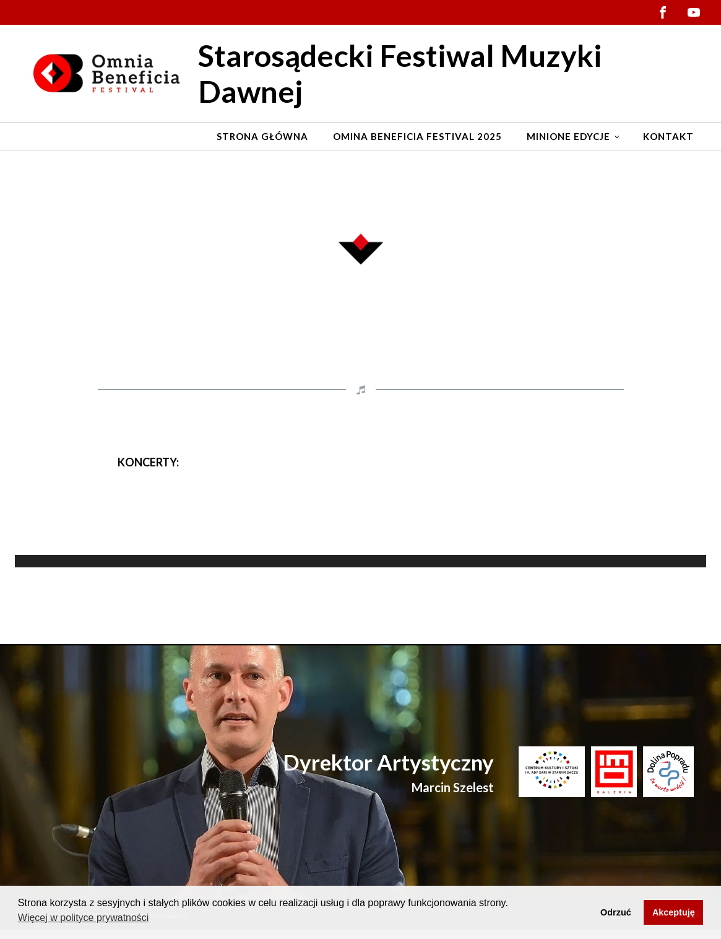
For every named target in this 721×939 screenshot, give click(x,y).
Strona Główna (262, 136)
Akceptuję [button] (673, 912)
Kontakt (668, 136)
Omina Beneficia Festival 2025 (417, 136)
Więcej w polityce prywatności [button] (83, 917)
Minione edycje (568, 136)
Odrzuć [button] (615, 912)
